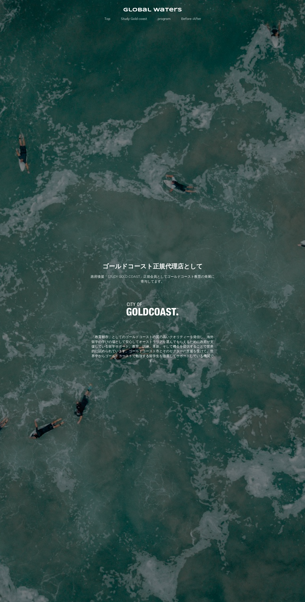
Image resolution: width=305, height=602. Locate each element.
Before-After (191, 19)
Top (107, 19)
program (164, 19)
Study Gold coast (134, 19)
